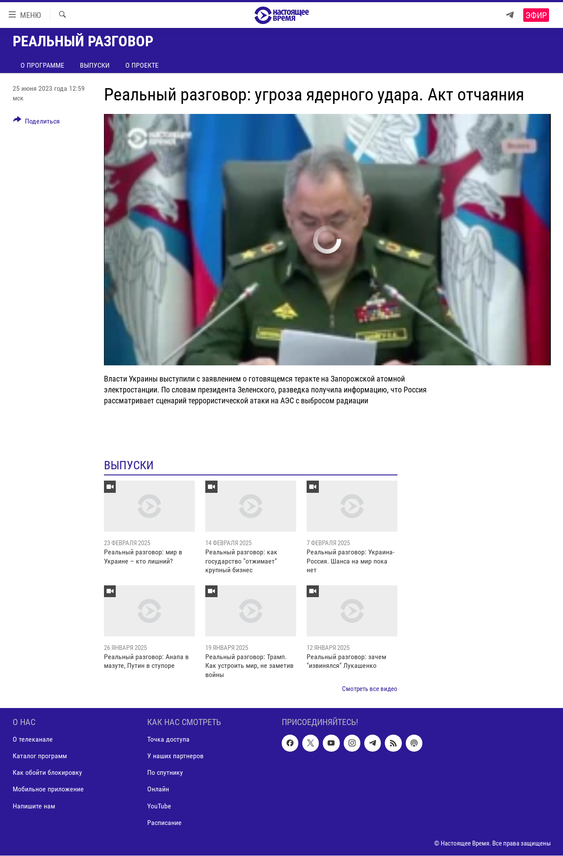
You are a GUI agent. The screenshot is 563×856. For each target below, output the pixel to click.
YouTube (159, 806)
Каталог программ (40, 756)
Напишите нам (34, 806)
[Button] (36, 122)
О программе (42, 65)
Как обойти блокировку (47, 773)
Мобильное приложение (48, 789)
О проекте (142, 65)
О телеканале (33, 740)
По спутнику (165, 773)
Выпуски (95, 65)
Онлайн (158, 789)
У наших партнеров (175, 756)
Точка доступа (168, 740)
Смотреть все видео (369, 689)
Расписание (164, 822)
